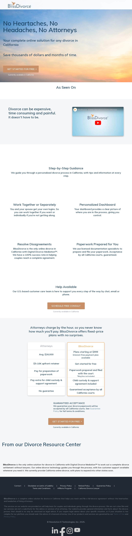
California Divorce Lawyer (88, 488)
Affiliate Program (64, 488)
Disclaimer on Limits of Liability (40, 486)
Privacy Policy (66, 486)
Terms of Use (118, 514)
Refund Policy (84, 486)
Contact (17, 486)
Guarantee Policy (104, 486)
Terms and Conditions (42, 488)
